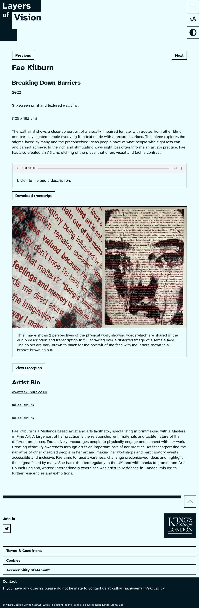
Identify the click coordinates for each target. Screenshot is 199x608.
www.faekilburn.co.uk (29, 392)
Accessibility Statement (28, 570)
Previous (21, 56)
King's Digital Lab (112, 604)
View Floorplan (28, 368)
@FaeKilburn (23, 405)
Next (178, 56)
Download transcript (33, 195)
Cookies (13, 560)
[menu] (193, 6)
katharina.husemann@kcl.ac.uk (138, 588)
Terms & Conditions (24, 550)
